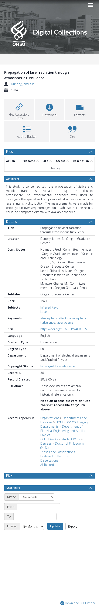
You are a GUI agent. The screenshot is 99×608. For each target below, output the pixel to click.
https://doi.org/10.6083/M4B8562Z (64, 329)
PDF (9, 475)
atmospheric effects (54, 318)
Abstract (12, 179)
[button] (80, 109)
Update (55, 526)
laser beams (65, 322)
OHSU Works (49, 439)
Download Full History (77, 603)
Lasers (44, 312)
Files (9, 151)
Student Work (70, 439)
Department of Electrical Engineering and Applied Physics (63, 430)
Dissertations (49, 460)
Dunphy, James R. (22, 84)
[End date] (35, 516)
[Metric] (36, 497)
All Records (47, 465)
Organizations (49, 418)
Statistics (13, 488)
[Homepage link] (49, 32)
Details (11, 221)
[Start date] (38, 506)
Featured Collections (54, 456)
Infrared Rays (49, 307)
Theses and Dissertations (57, 452)
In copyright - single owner (58, 366)
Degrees (46, 443)
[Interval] (32, 526)
